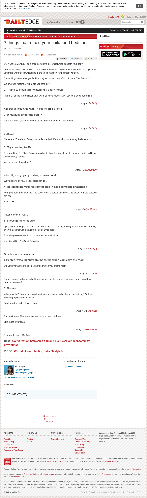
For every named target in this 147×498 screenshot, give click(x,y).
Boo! (16, 36)
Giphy (94, 103)
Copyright (79, 450)
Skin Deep (31, 30)
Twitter (30, 439)
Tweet (76, 58)
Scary (55, 36)
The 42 (80, 22)
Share (62, 58)
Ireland (22, 30)
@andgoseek (22, 370)
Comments (79, 447)
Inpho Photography (104, 474)
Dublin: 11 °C (114, 17)
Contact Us (8, 445)
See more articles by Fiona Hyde (19, 377)
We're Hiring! (9, 442)
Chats (40, 30)
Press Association (31, 474)
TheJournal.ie (53, 22)
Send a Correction (73, 366)
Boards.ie (121, 492)
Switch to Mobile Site (12, 492)
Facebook (31, 442)
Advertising (79, 445)
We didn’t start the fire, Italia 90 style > (38, 351)
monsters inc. (41, 36)
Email (90, 58)
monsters (27, 36)
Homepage (6, 31)
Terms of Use (80, 439)
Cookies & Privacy (82, 442)
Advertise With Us (11, 447)
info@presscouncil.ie (110, 461)
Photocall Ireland (47, 474)
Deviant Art (91, 170)
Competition (80, 453)
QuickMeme (91, 209)
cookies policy (135, 469)
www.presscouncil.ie (54, 461)
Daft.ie (139, 492)
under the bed (68, 36)
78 (48, 55)
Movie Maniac (90, 329)
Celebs (13, 30)
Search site (126, 22)
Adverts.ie (131, 492)
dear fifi (137, 30)
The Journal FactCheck (13, 450)
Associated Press (19, 477)
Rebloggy (92, 248)
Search (142, 22)
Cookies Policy (30, 8)
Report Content (57, 439)
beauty (125, 30)
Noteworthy (103, 492)
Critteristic (92, 311)
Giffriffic (93, 273)
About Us (7, 439)
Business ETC (68, 22)
